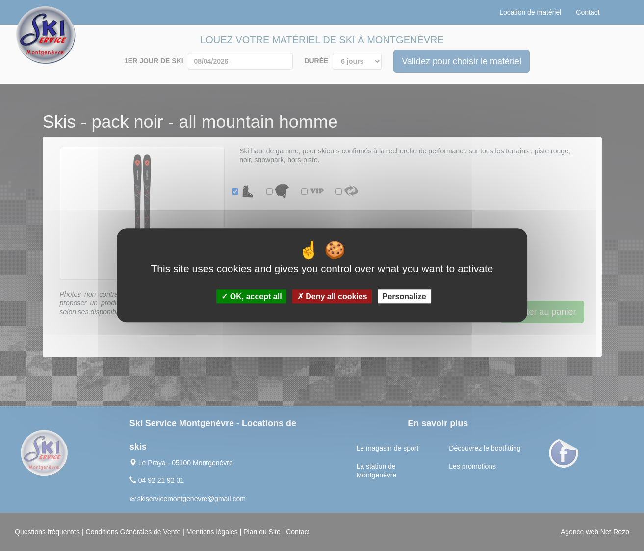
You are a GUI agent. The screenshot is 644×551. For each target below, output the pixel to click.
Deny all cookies (332, 297)
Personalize (404, 297)
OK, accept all (251, 297)
